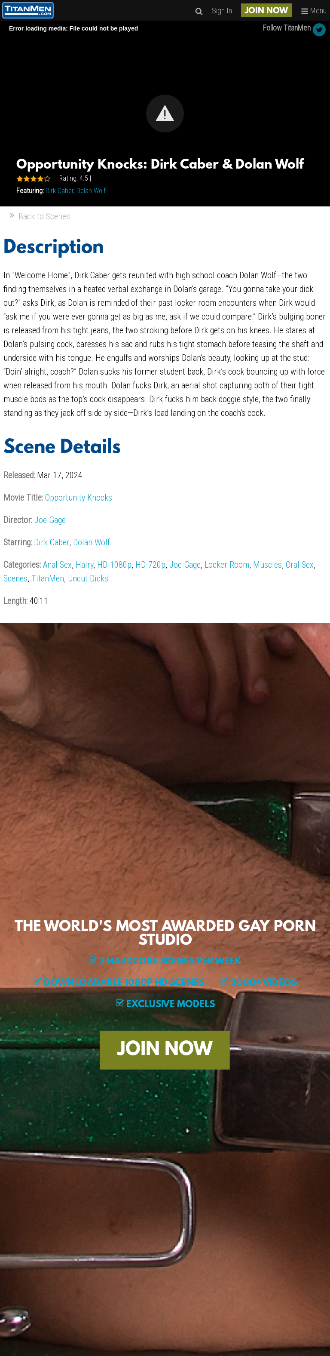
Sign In (222, 10)
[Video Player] (165, 113)
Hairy (84, 565)
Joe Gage (50, 520)
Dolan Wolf (91, 191)
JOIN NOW (266, 11)
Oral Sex (300, 565)
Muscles (267, 565)
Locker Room (227, 565)
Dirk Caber (59, 191)
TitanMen (47, 578)
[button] (165, 113)
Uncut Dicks (88, 578)
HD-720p (150, 565)
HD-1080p (114, 565)
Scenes (15, 578)
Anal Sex (57, 565)
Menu (314, 10)
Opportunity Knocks (78, 497)
